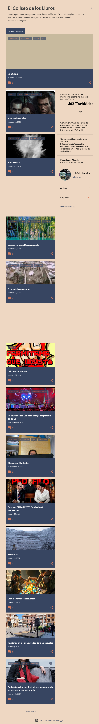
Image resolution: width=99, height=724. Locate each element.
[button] (89, 83)
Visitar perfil (78, 177)
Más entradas (30, 712)
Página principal (16, 31)
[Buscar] (91, 8)
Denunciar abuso (67, 207)
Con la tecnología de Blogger (49, 720)
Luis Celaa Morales (81, 173)
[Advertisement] (29, 196)
